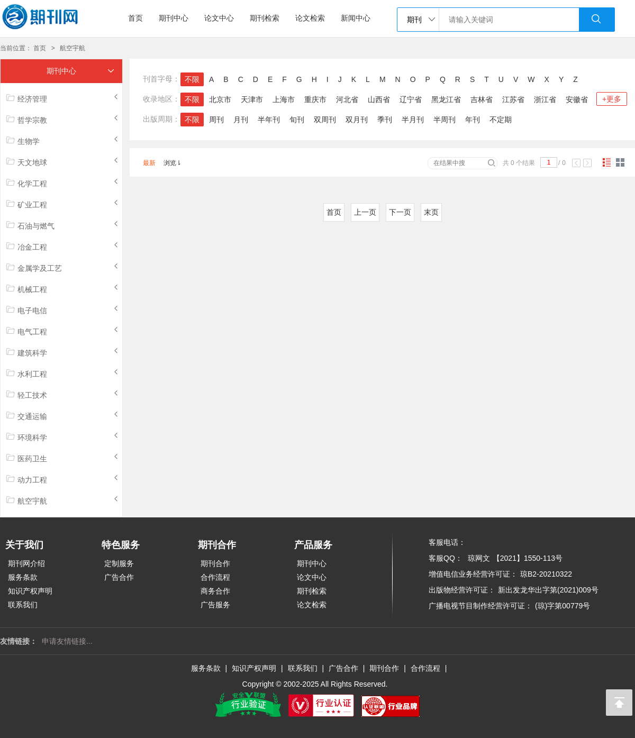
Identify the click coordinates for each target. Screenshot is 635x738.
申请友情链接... (67, 641)
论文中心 (219, 18)
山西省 (379, 99)
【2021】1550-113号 (528, 558)
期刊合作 (215, 563)
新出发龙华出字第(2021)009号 (548, 590)
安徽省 (577, 99)
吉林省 (481, 99)
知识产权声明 (30, 591)
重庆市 (315, 99)
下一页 (400, 212)
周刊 (216, 119)
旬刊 (296, 119)
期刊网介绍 (26, 563)
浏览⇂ (173, 163)
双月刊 (357, 119)
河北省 (347, 99)
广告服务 (215, 604)
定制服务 (119, 563)
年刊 (472, 119)
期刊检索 (264, 18)
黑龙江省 (446, 99)
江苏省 (513, 99)
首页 (135, 18)
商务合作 (215, 591)
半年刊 (269, 119)
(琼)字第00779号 (562, 606)
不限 (192, 79)
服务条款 (23, 577)
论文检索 (310, 18)
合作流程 (215, 577)
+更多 (611, 99)
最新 (149, 163)
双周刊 (325, 119)
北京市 (220, 99)
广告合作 (119, 577)
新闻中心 (355, 18)
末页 (431, 212)
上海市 (284, 99)
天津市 (252, 99)
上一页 (365, 212)
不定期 (500, 119)
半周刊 (444, 119)
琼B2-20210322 (546, 574)
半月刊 (413, 119)
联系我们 (23, 604)
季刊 (384, 119)
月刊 (240, 119)
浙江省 (545, 99)
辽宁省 (411, 99)
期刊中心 (173, 18)
